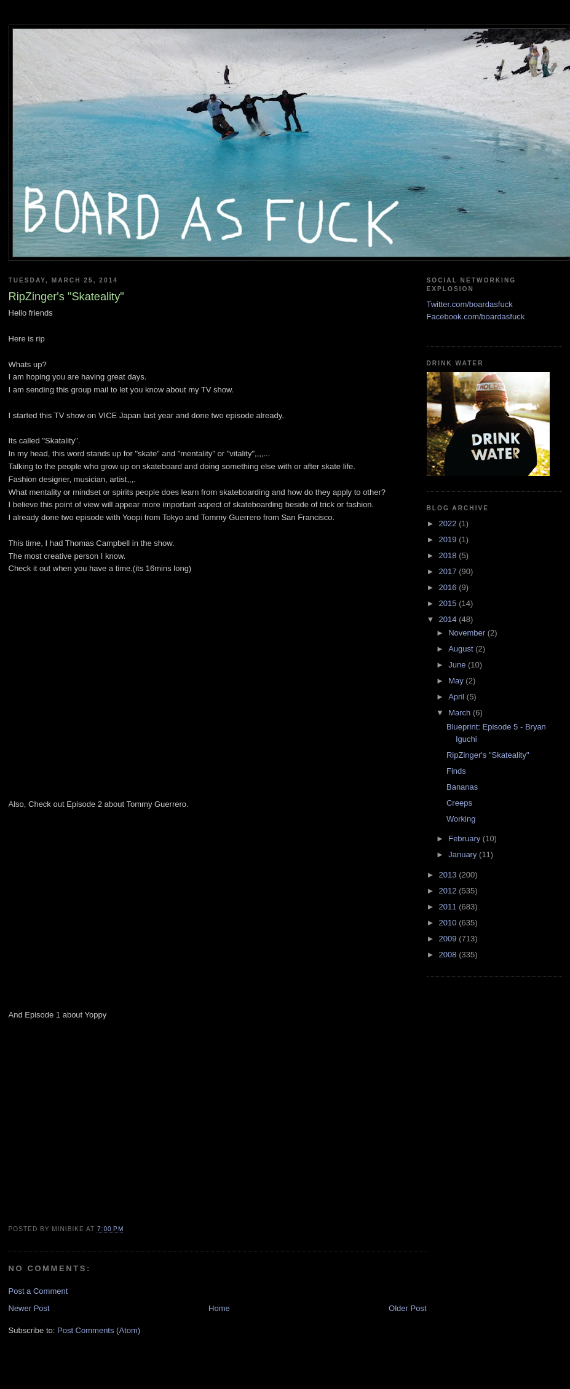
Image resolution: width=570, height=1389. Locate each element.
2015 (449, 603)
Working (460, 818)
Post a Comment (38, 1291)
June (458, 664)
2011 (449, 906)
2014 (449, 619)
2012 (449, 890)
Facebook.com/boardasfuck (476, 316)
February (465, 838)
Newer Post (29, 1308)
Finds (456, 771)
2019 (449, 539)
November (468, 632)
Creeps (459, 802)
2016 (449, 587)
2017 (449, 571)
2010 (449, 922)
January (463, 854)
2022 (449, 523)
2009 (449, 938)
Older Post (407, 1308)
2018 (449, 555)
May (456, 680)
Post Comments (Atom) (98, 1330)
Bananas (462, 787)
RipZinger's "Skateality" (487, 755)
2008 (449, 954)
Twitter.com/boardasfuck (470, 304)
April (457, 696)
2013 (449, 874)
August (461, 648)
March (460, 712)
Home (219, 1308)
